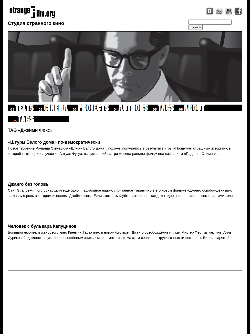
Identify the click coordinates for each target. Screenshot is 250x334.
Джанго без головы (29, 184)
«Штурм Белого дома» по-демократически (54, 142)
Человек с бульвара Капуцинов (42, 226)
